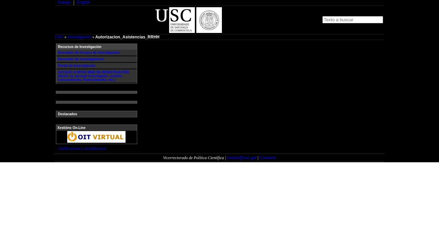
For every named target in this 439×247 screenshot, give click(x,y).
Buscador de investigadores (81, 59)
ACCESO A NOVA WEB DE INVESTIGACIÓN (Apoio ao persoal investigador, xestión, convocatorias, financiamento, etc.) (93, 76)
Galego (64, 2)
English (83, 2)
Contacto (268, 157)
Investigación (79, 37)
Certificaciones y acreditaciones (82, 149)
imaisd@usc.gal (241, 157)
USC (59, 37)
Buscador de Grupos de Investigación (89, 53)
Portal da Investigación (76, 66)
